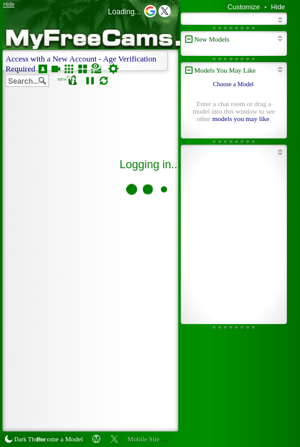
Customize (243, 7)
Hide (278, 7)
